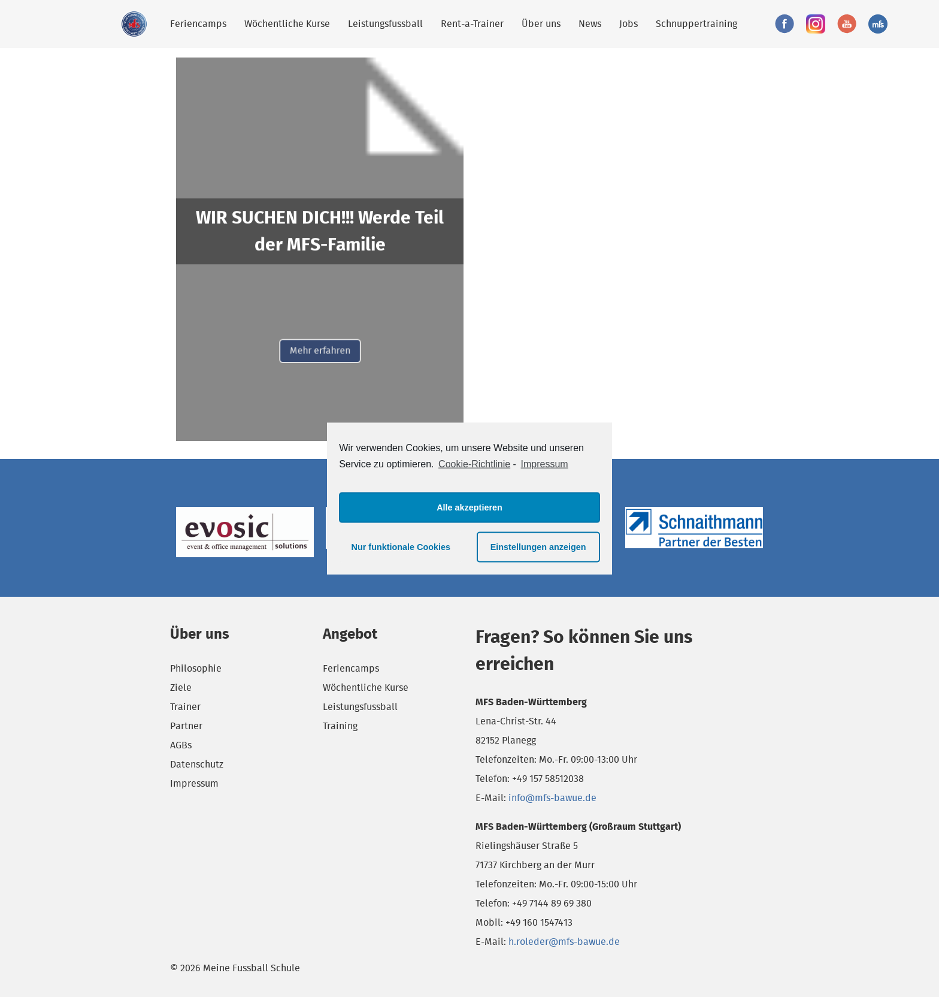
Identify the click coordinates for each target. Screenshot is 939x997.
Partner (186, 726)
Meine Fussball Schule (134, 24)
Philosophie (196, 668)
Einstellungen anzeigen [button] (538, 547)
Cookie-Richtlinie (474, 464)
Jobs (628, 24)
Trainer (185, 707)
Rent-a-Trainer (472, 24)
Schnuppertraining (696, 24)
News (589, 24)
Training (340, 726)
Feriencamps (198, 24)
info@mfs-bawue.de (552, 798)
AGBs (181, 745)
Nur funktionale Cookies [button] (401, 547)
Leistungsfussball (385, 24)
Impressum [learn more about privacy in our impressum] (544, 464)
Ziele (181, 687)
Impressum (194, 783)
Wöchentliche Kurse (287, 24)
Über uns (541, 24)
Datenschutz (196, 764)
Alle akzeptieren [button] (469, 507)
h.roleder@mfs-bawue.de (564, 941)
